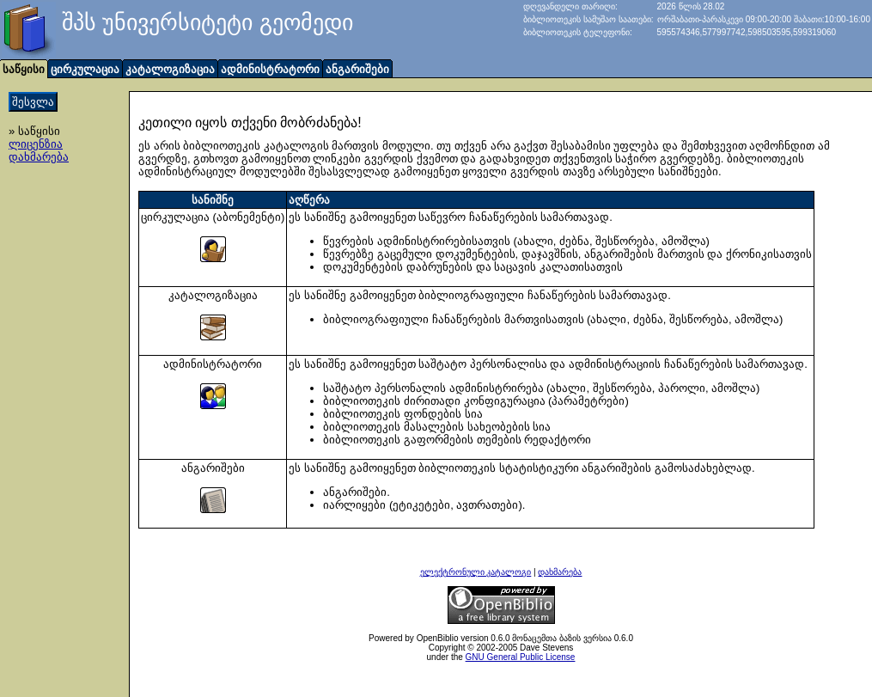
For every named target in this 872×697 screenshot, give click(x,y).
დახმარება (39, 156)
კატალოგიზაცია (170, 69)
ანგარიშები (357, 69)
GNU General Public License (521, 657)
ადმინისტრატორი (270, 69)
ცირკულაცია (85, 69)
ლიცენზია (36, 144)
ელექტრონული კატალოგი (476, 572)
